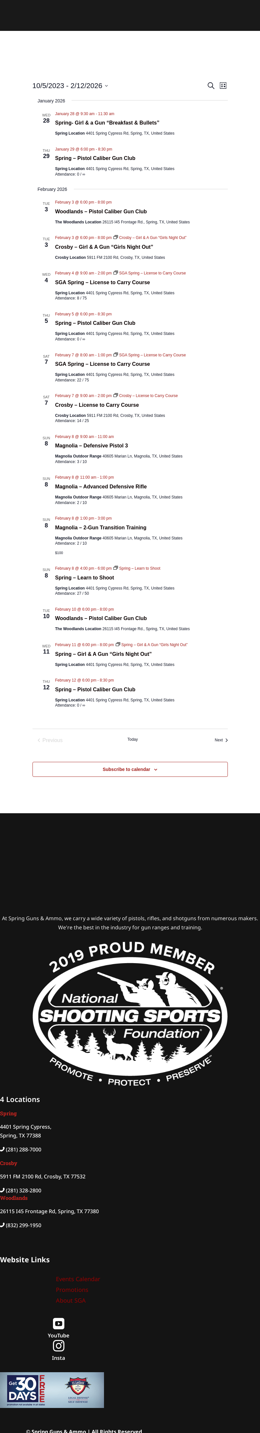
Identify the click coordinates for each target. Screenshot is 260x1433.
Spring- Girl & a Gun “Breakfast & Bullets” (107, 123)
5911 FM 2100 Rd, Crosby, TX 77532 (42, 1176)
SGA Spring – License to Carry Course (102, 282)
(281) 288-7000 (23, 1149)
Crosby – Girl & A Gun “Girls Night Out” (104, 247)
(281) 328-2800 (23, 1190)
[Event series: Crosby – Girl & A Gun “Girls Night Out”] (150, 237)
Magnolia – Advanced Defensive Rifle (101, 486)
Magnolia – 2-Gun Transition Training (101, 527)
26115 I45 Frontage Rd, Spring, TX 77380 (49, 1211)
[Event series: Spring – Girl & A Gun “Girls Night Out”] (152, 645)
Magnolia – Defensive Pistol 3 (91, 445)
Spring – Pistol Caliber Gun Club (95, 158)
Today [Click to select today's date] (132, 739)
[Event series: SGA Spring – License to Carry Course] (149, 273)
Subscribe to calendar (126, 769)
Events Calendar (78, 1279)
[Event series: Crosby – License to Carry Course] (145, 395)
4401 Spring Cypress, (25, 1126)
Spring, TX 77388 (20, 1135)
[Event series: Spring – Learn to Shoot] (136, 568)
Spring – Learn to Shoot (84, 577)
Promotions (72, 1290)
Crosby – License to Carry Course (97, 405)
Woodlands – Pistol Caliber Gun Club (101, 211)
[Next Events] (221, 740)
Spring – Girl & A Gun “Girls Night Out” (103, 654)
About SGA (71, 1300)
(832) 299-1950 (23, 1225)
